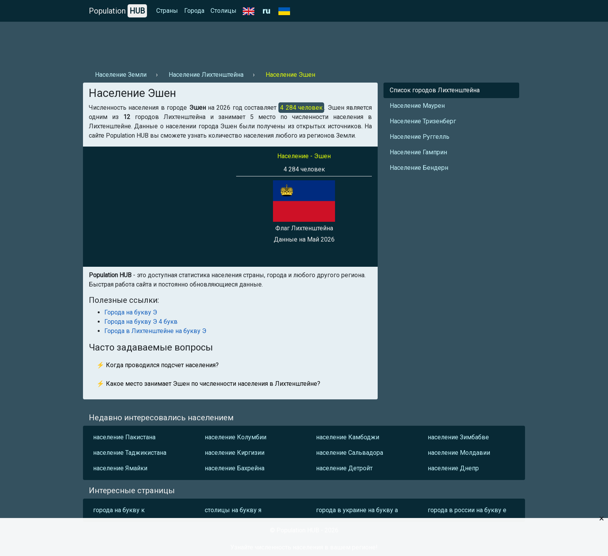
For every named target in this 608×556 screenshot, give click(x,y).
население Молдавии (459, 452)
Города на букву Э (130, 312)
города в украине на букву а (357, 510)
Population (118, 10)
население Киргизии (234, 452)
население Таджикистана (129, 452)
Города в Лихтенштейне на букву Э (155, 331)
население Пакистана (124, 437)
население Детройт (344, 468)
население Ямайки (120, 468)
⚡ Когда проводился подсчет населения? (158, 365)
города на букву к (119, 510)
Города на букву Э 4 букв (141, 321)
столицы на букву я (233, 510)
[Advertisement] (224, 43)
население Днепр (453, 468)
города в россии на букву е (467, 510)
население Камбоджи (347, 437)
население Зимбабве (458, 437)
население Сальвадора (349, 452)
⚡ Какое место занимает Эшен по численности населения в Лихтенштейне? (208, 383)
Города (194, 10)
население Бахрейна (234, 468)
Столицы (224, 10)
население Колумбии (235, 437)
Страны (167, 10)
